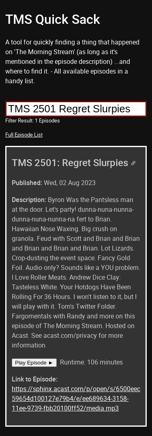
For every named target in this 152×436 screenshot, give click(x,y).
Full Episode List (24, 134)
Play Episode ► (34, 363)
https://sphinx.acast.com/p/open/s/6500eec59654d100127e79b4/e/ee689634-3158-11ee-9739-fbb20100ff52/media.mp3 (76, 398)
